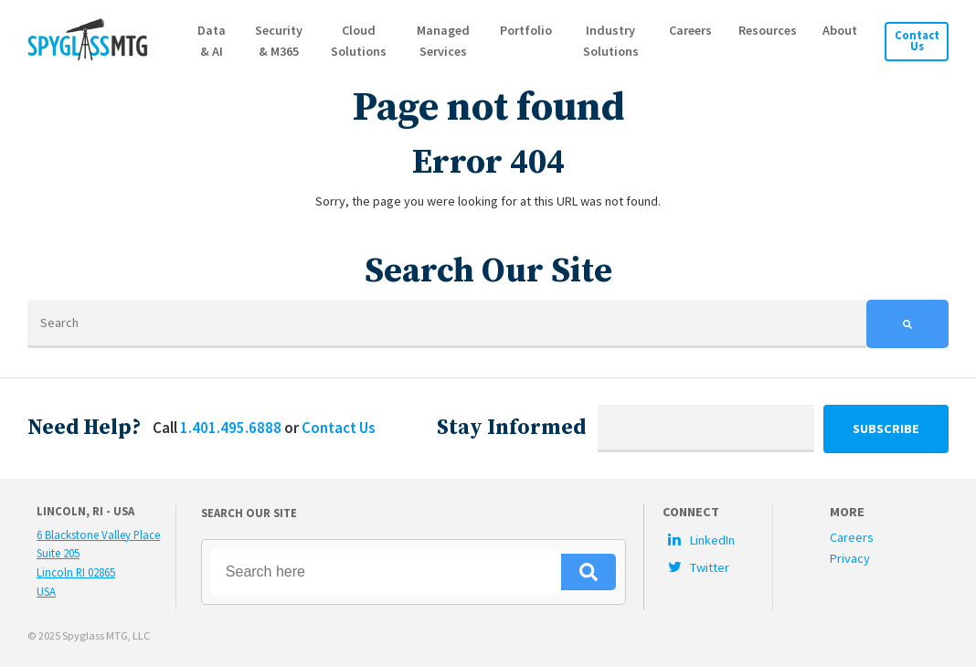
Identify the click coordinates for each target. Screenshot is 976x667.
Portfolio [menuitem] (527, 30)
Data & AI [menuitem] (213, 40)
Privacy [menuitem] (850, 558)
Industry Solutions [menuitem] (611, 40)
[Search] (446, 324)
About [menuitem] (839, 30)
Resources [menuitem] (767, 30)
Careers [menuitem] (690, 30)
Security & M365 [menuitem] (279, 40)
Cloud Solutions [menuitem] (359, 40)
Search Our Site (249, 512)
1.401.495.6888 (230, 428)
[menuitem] (717, 539)
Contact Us (338, 428)
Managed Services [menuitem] (444, 40)
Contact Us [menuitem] (917, 41)
